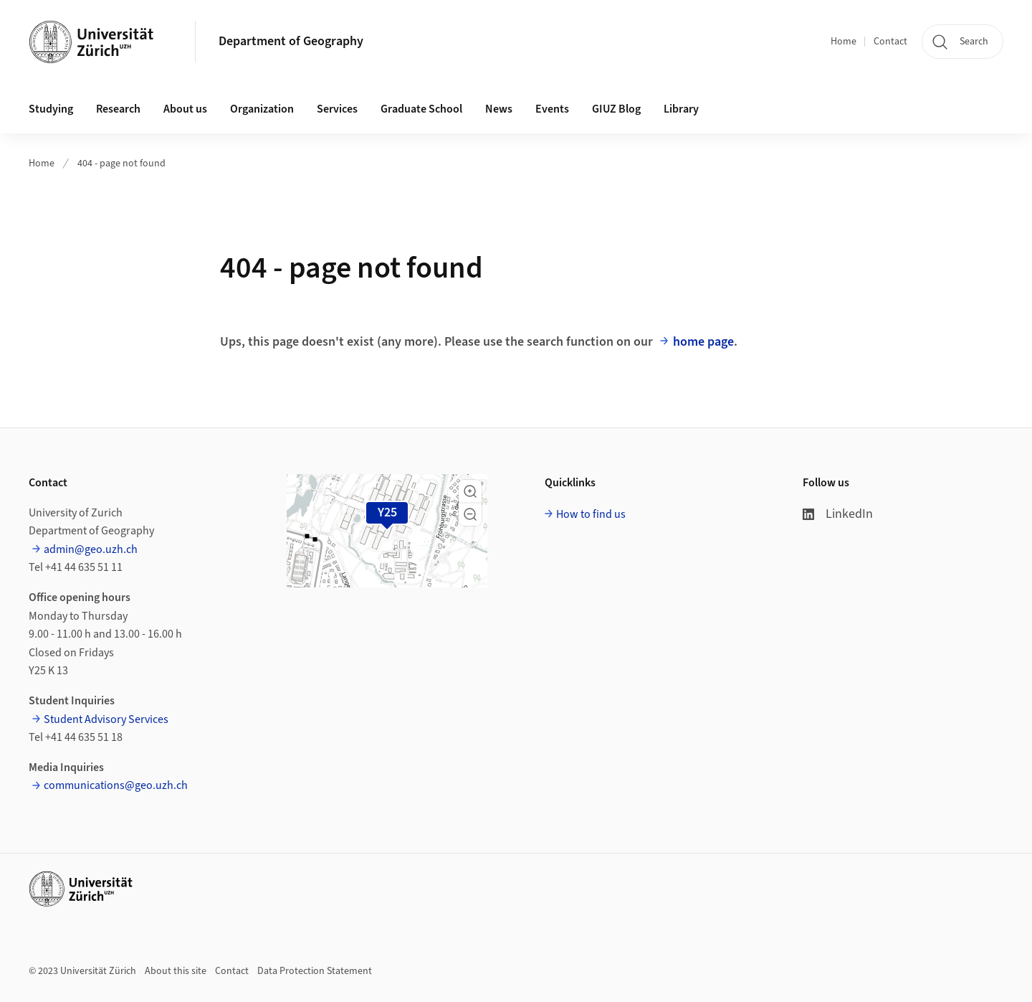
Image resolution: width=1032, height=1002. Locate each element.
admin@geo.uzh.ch (91, 549)
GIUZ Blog (616, 109)
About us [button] (185, 109)
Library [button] (681, 109)
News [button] (498, 109)
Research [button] (118, 109)
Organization (262, 109)
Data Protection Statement (314, 971)
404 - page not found (121, 163)
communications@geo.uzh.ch (116, 785)
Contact (890, 41)
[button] (470, 491)
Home (843, 41)
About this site (175, 971)
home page (703, 342)
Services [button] (337, 109)
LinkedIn (838, 514)
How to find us (591, 514)
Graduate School (421, 109)
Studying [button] (51, 109)
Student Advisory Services (106, 719)
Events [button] (552, 109)
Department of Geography (291, 41)
